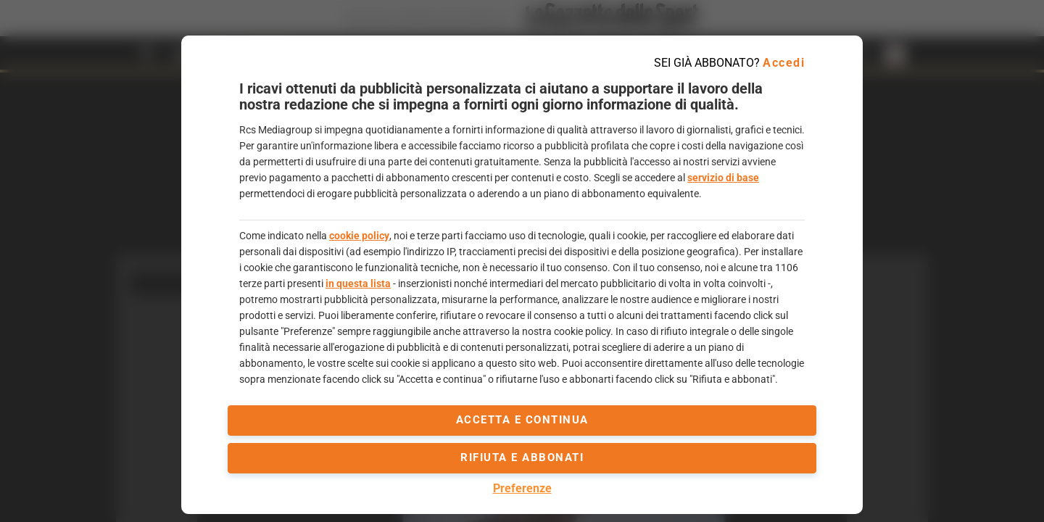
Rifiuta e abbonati (522, 457)
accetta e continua (522, 419)
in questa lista (358, 283)
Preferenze (522, 488)
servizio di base (723, 177)
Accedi (784, 63)
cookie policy (359, 235)
